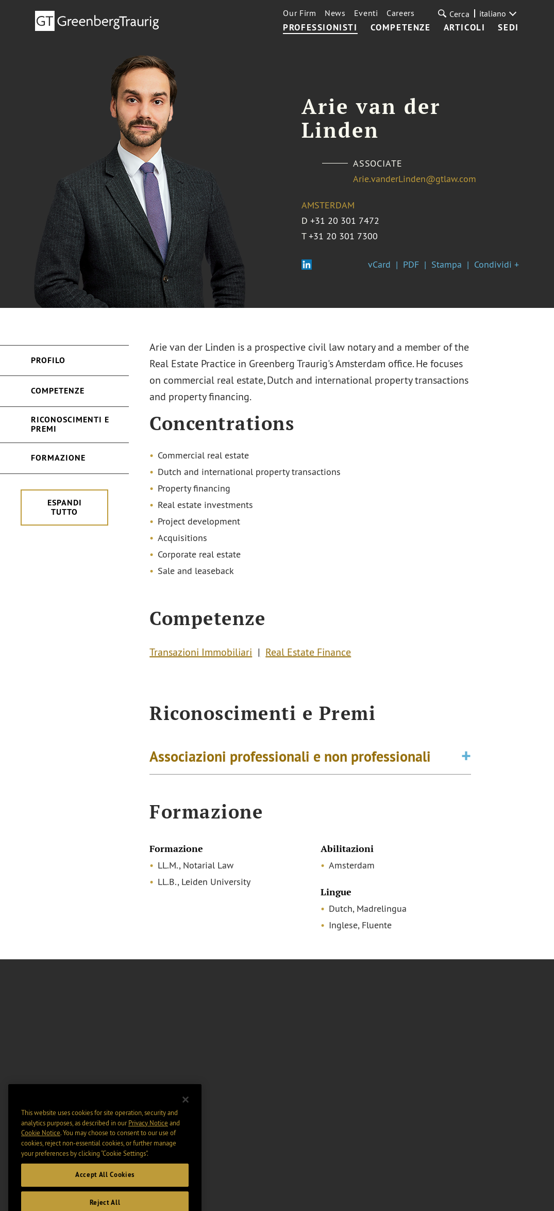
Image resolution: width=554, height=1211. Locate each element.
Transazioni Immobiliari (200, 653)
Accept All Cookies (105, 1187)
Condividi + (496, 264)
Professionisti (320, 28)
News (335, 13)
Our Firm (299, 13)
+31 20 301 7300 (343, 236)
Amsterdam (328, 205)
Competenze (401, 28)
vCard (379, 264)
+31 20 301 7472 (344, 220)
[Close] (185, 1112)
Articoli (464, 28)
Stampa (446, 264)
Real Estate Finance (308, 653)
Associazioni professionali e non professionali (290, 758)
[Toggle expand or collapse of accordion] (466, 758)
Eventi (366, 13)
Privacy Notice (148, 1135)
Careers (401, 13)
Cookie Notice (40, 1145)
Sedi (508, 28)
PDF (411, 264)
